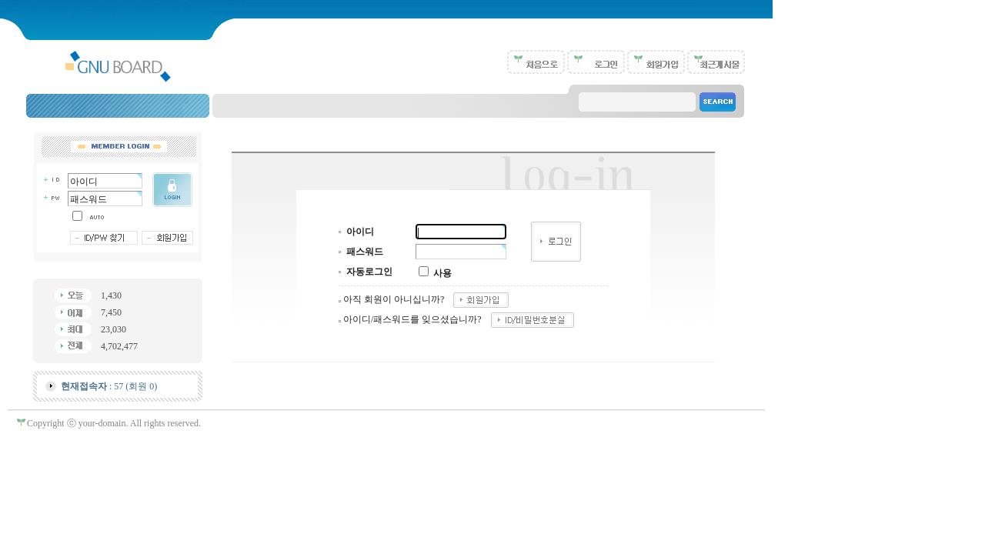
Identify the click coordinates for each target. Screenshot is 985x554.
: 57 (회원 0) (109, 386)
